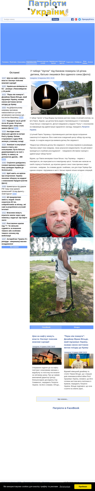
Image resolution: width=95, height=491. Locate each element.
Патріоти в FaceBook (66, 408)
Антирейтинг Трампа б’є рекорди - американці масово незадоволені (14, 241)
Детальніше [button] (64, 486)
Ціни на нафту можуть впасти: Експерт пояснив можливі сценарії (14, 80)
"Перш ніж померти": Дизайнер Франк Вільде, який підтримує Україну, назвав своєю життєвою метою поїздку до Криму (14, 99)
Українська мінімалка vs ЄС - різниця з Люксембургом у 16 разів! (14, 88)
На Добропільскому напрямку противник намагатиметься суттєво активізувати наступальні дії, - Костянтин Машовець (13, 112)
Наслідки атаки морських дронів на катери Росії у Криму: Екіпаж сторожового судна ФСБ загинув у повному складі (13, 136)
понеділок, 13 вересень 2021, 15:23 (42, 78)
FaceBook (46, 327)
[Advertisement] (47, 41)
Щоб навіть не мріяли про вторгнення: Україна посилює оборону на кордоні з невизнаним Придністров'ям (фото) (14, 178)
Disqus (77, 327)
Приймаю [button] (83, 487)
